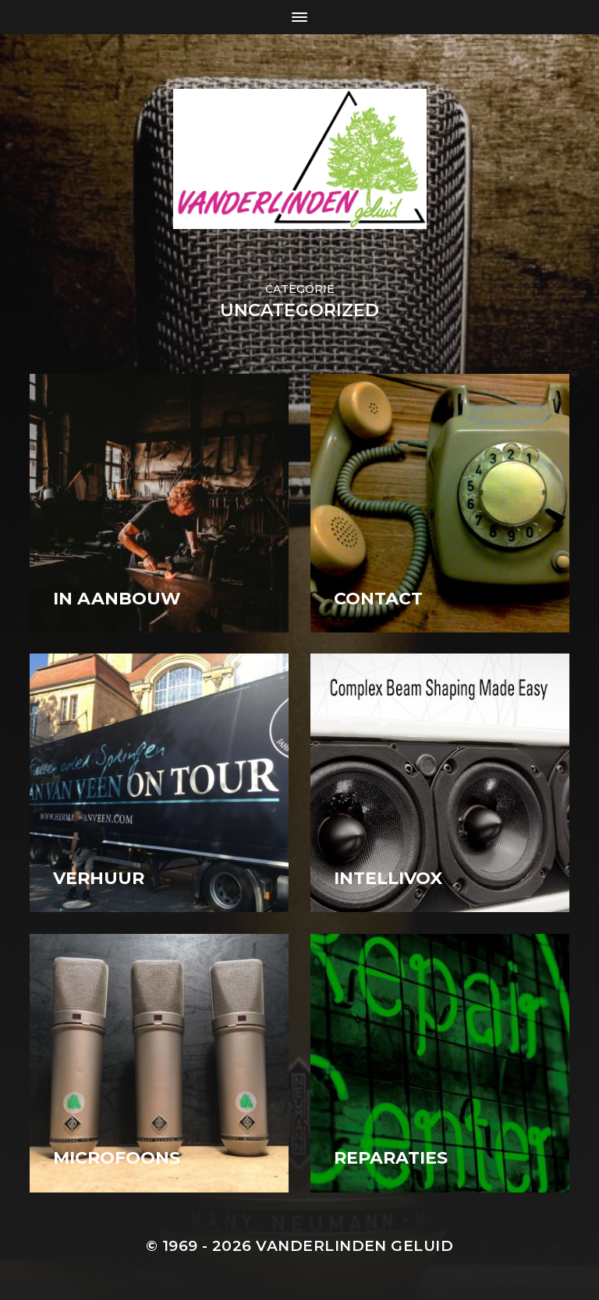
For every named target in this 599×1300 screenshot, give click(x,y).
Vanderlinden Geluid (354, 1246)
